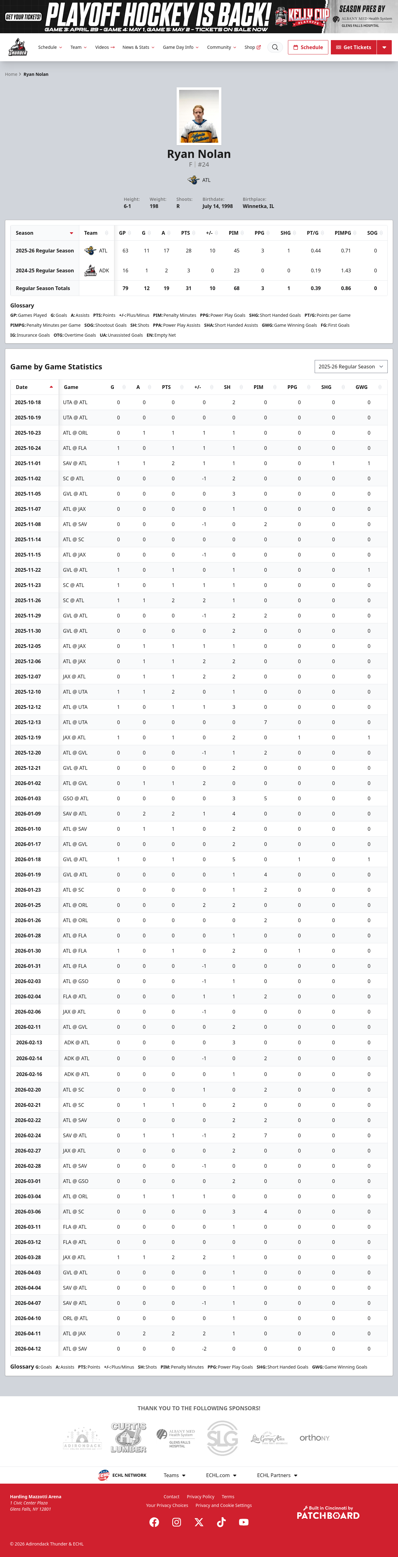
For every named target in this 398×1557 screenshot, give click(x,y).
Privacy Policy (200, 1496)
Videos (105, 47)
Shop (253, 47)
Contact (171, 1496)
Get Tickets (353, 47)
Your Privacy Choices (167, 1505)
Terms (228, 1496)
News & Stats (139, 47)
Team (79, 47)
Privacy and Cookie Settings (224, 1505)
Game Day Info (181, 47)
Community (222, 47)
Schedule (50, 47)
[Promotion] (199, 16)
